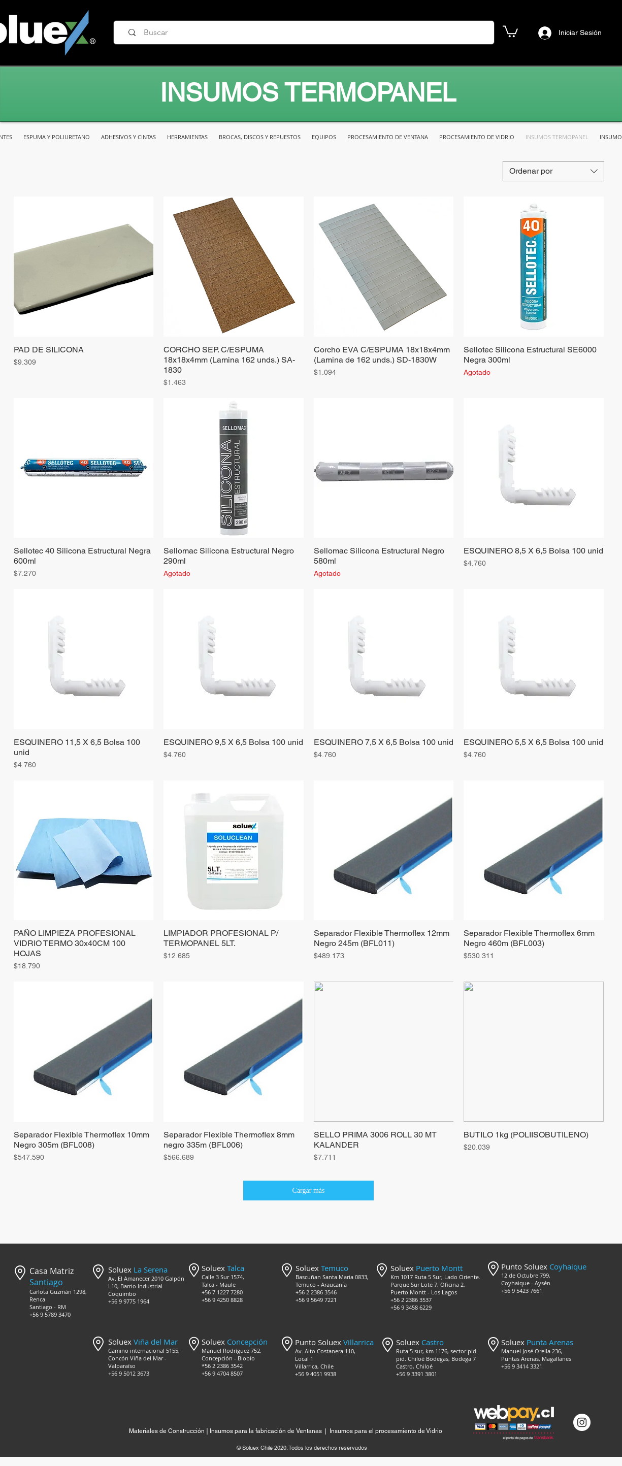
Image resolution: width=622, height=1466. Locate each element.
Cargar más (308, 1190)
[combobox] (553, 171)
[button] (510, 30)
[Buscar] (307, 32)
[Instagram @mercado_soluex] (582, 1422)
